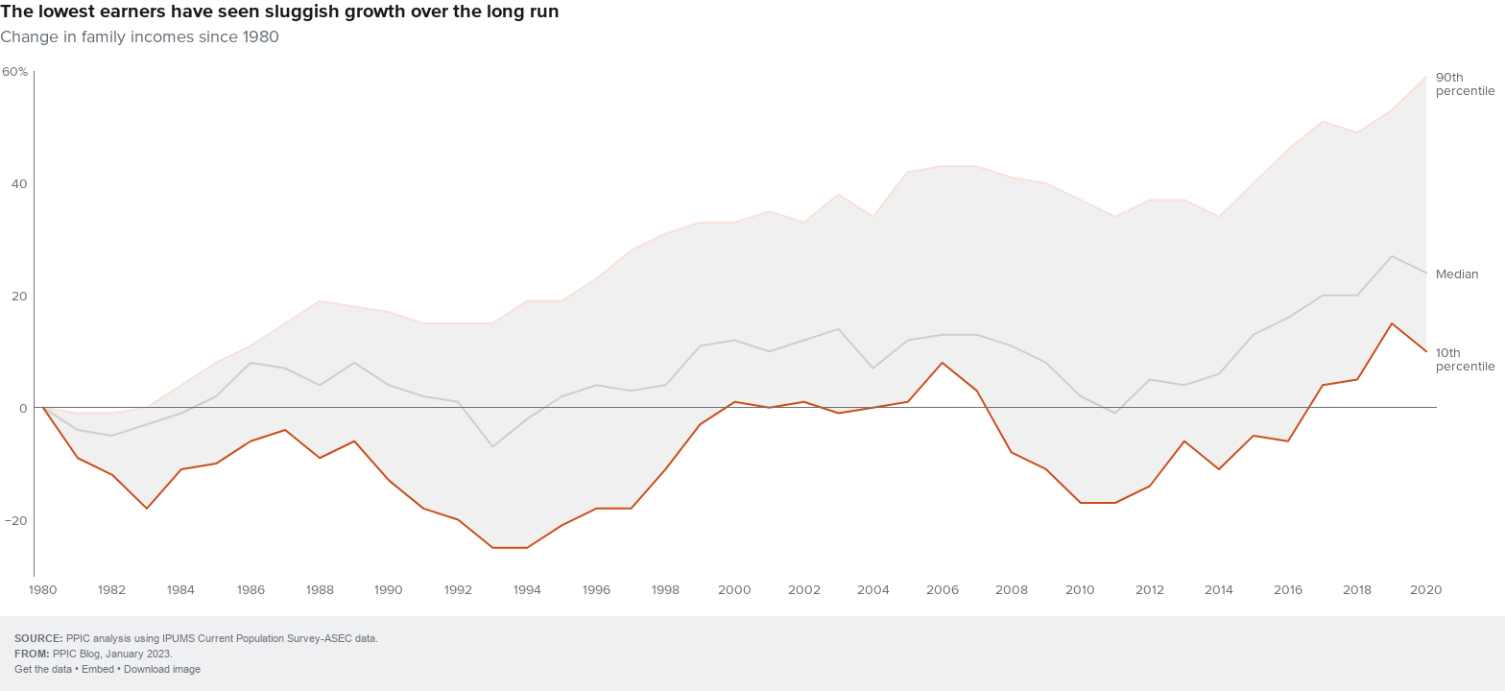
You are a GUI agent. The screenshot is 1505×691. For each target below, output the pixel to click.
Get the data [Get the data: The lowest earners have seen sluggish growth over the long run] (43, 669)
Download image (162, 669)
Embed (98, 669)
